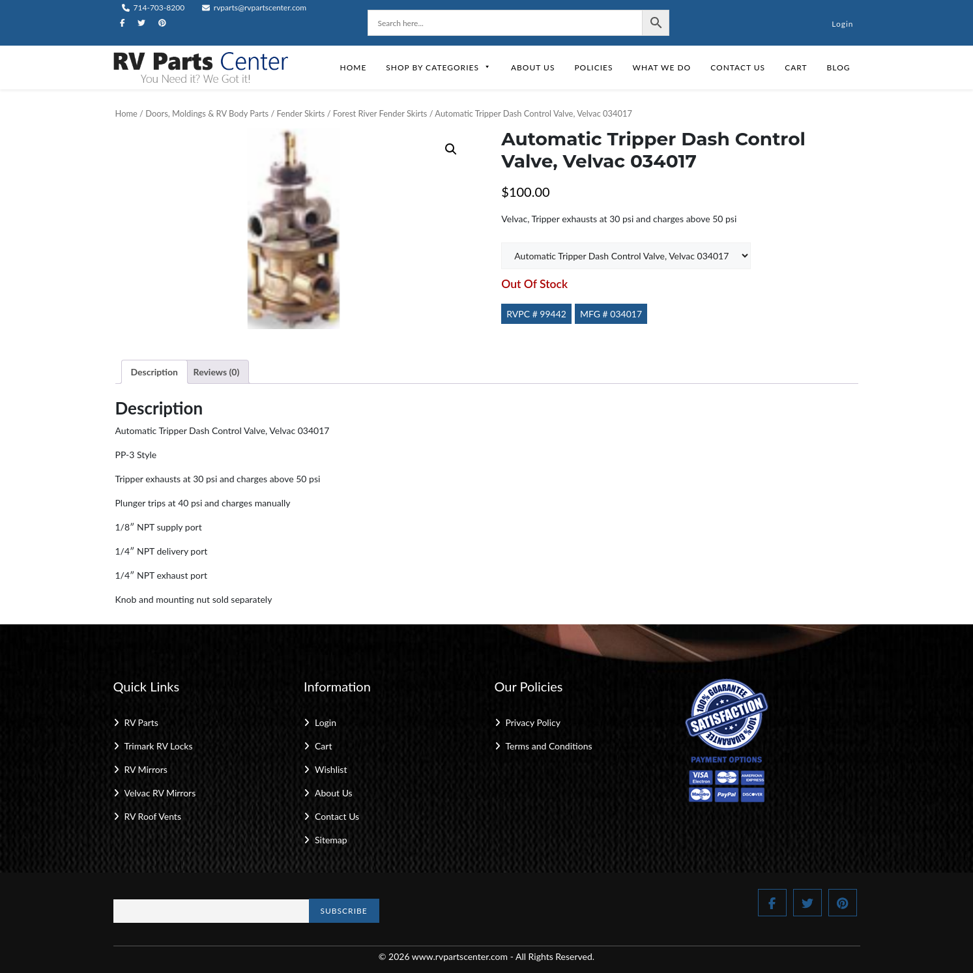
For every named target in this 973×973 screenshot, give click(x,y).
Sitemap (331, 839)
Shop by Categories (438, 67)
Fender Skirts (301, 113)
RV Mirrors (145, 769)
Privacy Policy (533, 722)
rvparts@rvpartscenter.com (254, 7)
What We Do (662, 67)
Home (353, 67)
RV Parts (141, 722)
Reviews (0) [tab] (217, 371)
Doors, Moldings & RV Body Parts (207, 113)
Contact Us (737, 67)
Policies (593, 67)
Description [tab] (155, 371)
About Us (533, 67)
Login (842, 24)
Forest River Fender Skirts (380, 113)
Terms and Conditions (549, 745)
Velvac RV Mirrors (160, 792)
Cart (796, 67)
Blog (838, 67)
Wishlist (331, 769)
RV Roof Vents (152, 816)
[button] (451, 149)
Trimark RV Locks (158, 745)
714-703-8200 (153, 7)
